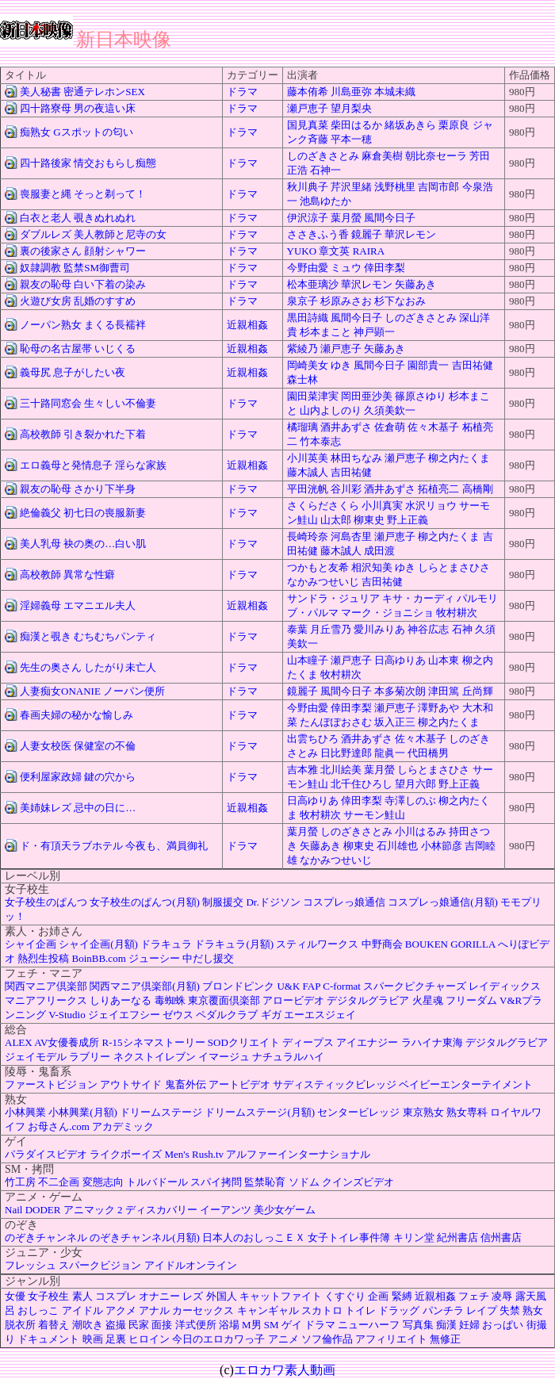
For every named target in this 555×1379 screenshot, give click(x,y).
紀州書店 (457, 1237)
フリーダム (471, 1000)
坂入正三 (394, 722)
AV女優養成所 (66, 1042)
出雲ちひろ (313, 739)
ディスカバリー (161, 1210)
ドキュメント (48, 1339)
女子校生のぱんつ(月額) (145, 902)
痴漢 (446, 1325)
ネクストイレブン (154, 1057)
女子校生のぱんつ (46, 902)
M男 (252, 1325)
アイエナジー (367, 1042)
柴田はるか (356, 125)
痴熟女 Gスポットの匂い (76, 132)
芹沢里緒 (351, 187)
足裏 (115, 1339)
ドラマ (242, 92)
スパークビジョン (100, 1265)
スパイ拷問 (216, 1182)
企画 (378, 1296)
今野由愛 (307, 268)
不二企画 (58, 1182)
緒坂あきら (410, 125)
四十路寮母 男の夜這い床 (78, 108)
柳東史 (369, 520)
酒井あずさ (346, 427)
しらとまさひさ (454, 567)
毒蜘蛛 (170, 1000)
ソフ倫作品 (327, 1339)
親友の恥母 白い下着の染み (83, 284)
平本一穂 (351, 139)
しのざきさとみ (323, 156)
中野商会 (382, 944)
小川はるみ (420, 831)
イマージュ (224, 1057)
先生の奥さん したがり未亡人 (88, 667)
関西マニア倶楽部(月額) (145, 986)
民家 (138, 1325)
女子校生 (48, 1296)
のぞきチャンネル (46, 1237)
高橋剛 (477, 489)
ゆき (341, 365)
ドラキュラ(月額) (234, 944)
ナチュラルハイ (288, 1057)
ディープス (308, 1042)
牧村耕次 (456, 613)
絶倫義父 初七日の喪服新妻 (83, 513)
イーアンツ (225, 1210)
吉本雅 (302, 770)
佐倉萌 (389, 427)
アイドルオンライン (190, 1265)
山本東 (443, 660)
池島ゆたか (325, 201)
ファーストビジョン (51, 1084)
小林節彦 (441, 846)
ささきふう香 (318, 234)
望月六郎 (415, 784)
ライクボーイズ (126, 1154)
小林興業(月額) (82, 1112)
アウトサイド (131, 1084)
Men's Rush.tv (194, 1154)
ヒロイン (149, 1339)
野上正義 (407, 520)
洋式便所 (195, 1325)
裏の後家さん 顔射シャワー (83, 251)
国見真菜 (307, 125)
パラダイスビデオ (46, 1154)
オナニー (159, 1296)
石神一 (325, 170)
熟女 (532, 1310)
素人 (82, 1296)
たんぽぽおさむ (336, 722)
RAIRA (369, 251)
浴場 (229, 1325)
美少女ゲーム (285, 1210)
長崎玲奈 (307, 536)
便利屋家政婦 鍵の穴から (78, 777)
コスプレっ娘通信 (344, 902)
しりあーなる (120, 1000)
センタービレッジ (358, 1112)
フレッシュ (30, 1265)
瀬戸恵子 (307, 108)
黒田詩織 (307, 318)
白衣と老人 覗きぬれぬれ (78, 218)
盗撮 (115, 1325)
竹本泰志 (320, 441)
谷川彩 (346, 489)
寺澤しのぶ (410, 800)
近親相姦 (247, 325)
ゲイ (291, 1325)
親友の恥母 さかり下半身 (78, 489)
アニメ (283, 1339)
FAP (311, 986)
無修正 (445, 1339)
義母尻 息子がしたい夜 (72, 372)
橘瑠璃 (302, 427)
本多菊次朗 (400, 691)
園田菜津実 (313, 396)
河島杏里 (351, 536)
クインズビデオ (358, 1182)
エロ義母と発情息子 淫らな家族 (93, 465)
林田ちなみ (356, 458)
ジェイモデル (36, 1057)
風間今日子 (389, 218)
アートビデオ (239, 1084)
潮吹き (87, 1325)
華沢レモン (410, 234)
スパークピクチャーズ (414, 986)
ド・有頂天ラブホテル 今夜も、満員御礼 (114, 846)
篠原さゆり (420, 396)
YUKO (302, 251)
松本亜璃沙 (313, 284)
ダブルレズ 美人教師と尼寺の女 (93, 234)
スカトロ (322, 1310)
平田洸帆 (307, 489)
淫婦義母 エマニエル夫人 (78, 605)
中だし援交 (208, 958)
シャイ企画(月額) (98, 944)
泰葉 (297, 629)
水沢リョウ (431, 505)
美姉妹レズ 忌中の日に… (78, 808)
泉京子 (302, 301)
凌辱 (502, 1296)
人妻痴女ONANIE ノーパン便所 (92, 691)
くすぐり (345, 1296)
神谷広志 (428, 629)
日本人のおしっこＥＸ (253, 1237)
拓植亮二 (438, 489)
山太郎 (335, 520)
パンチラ (443, 1310)
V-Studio (66, 1015)
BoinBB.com (99, 958)
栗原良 (453, 125)
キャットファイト (280, 1296)
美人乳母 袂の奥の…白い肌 (83, 544)
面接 (161, 1325)
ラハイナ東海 (432, 1042)
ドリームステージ (161, 1112)
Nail (13, 1210)
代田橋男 (428, 753)
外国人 (221, 1296)
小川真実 (382, 505)
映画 (92, 1339)
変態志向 (103, 1182)
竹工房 (20, 1182)
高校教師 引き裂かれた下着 (83, 434)
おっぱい (502, 1325)
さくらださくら (323, 505)
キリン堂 (413, 1237)
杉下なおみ (400, 301)
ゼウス (178, 1015)
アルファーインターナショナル (298, 1154)
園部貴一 (428, 365)
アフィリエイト (391, 1339)
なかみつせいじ (323, 582)
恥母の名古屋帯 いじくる (78, 348)
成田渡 (379, 551)
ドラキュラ (166, 944)
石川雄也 (397, 846)
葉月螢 (346, 218)
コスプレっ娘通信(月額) (443, 902)
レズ (192, 1296)
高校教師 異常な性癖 (67, 574)
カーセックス (203, 1310)
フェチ (473, 1296)
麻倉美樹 (382, 156)
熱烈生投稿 (43, 958)
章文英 (334, 251)
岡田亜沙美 (366, 396)
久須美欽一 (389, 410)
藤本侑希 (307, 92)
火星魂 (427, 1000)
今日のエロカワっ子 (218, 1339)
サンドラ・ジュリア (333, 598)
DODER (43, 1210)
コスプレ (115, 1296)
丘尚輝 (477, 691)
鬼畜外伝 (185, 1084)
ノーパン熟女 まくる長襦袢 (83, 325)
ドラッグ (398, 1310)
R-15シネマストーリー (153, 1042)
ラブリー (89, 1057)
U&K (288, 986)
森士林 (302, 379)
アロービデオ (293, 1000)
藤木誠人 (307, 472)
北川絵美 (341, 770)
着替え (53, 1325)
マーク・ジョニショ (387, 613)
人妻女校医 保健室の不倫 (78, 746)
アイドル (82, 1310)
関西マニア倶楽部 (46, 986)
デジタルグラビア (368, 1000)
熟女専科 (467, 1112)
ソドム (304, 1182)
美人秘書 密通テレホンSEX (82, 92)
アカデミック (123, 1126)
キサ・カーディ (418, 598)
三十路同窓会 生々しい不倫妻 (88, 403)
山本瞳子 (307, 660)
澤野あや (438, 708)
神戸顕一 (374, 332)
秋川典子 (307, 187)
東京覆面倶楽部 (224, 1000)
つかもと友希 (318, 567)
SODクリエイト (244, 1042)
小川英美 (307, 458)
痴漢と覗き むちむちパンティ (88, 636)
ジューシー (154, 958)
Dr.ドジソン (273, 902)
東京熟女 (423, 1112)
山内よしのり (331, 410)
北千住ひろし (361, 784)
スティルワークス (317, 944)
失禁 (510, 1310)
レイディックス (505, 986)
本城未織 (394, 92)
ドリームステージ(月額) (260, 1112)
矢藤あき (415, 284)
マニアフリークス (46, 1000)
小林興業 (25, 1112)
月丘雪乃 (330, 629)
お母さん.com (59, 1126)
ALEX (19, 1042)
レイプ (481, 1310)
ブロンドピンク (238, 986)
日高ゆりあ (400, 660)
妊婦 (469, 1325)
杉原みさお (346, 301)
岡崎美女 (307, 365)
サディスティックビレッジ (334, 1084)
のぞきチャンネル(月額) (145, 1237)
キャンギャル (268, 1310)
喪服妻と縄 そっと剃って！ (83, 194)
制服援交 (222, 902)
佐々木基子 (433, 427)
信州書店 (501, 1237)
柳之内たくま (459, 458)
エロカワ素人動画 (284, 1370)
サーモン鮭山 (374, 815)
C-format (342, 986)
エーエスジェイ (320, 1015)
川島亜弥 (351, 92)
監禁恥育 (264, 1182)
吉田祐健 (472, 365)
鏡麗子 (366, 234)
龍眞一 (389, 753)
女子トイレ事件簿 (349, 1237)
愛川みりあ (379, 629)
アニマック (89, 1210)
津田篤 (443, 691)
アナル (154, 1310)
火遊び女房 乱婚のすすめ (78, 301)
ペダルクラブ (227, 1015)
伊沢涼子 (307, 218)
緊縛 (402, 1296)
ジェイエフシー (124, 1015)
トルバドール (157, 1182)
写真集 (418, 1325)
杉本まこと (325, 332)
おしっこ (38, 1310)
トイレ (360, 1310)
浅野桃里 (394, 187)
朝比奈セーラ (436, 156)
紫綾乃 (302, 348)
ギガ (271, 1015)
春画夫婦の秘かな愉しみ (76, 715)
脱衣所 (20, 1325)
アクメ (120, 1310)
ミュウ (346, 268)
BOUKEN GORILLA (450, 944)
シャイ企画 (30, 944)
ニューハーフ (369, 1325)
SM (271, 1325)
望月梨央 (351, 108)
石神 (462, 629)
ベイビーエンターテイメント (466, 1084)
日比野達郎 (346, 753)
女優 (16, 1296)
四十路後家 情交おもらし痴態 (88, 163)
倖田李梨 (384, 268)
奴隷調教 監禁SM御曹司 (75, 268)
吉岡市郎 (438, 187)
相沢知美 (371, 567)
